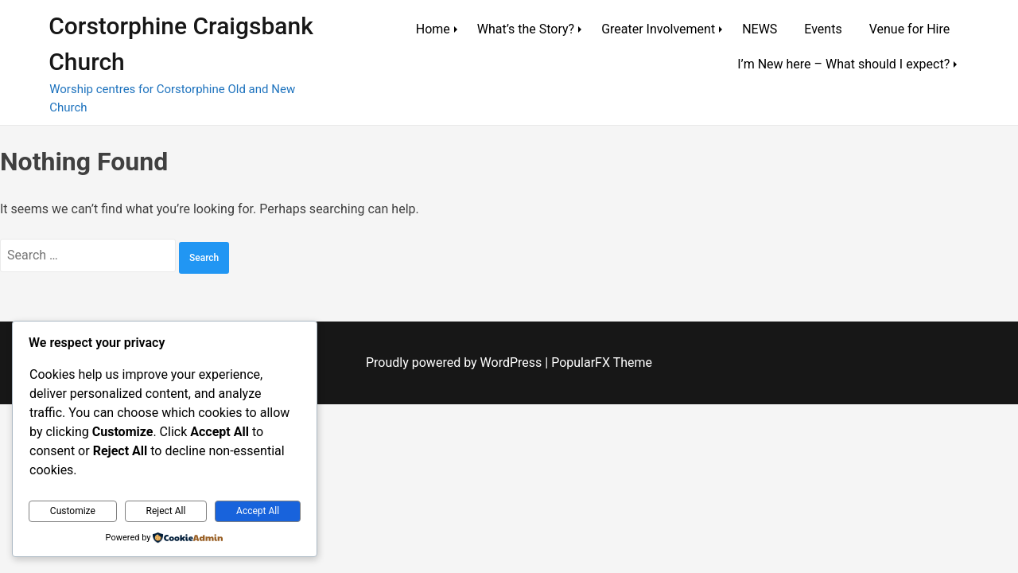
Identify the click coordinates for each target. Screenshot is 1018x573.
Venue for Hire (909, 29)
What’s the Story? (525, 29)
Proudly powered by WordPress (455, 362)
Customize (72, 510)
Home (433, 29)
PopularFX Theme (601, 362)
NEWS (759, 29)
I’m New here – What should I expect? (843, 64)
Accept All (257, 510)
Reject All (166, 510)
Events (822, 29)
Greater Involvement (658, 29)
